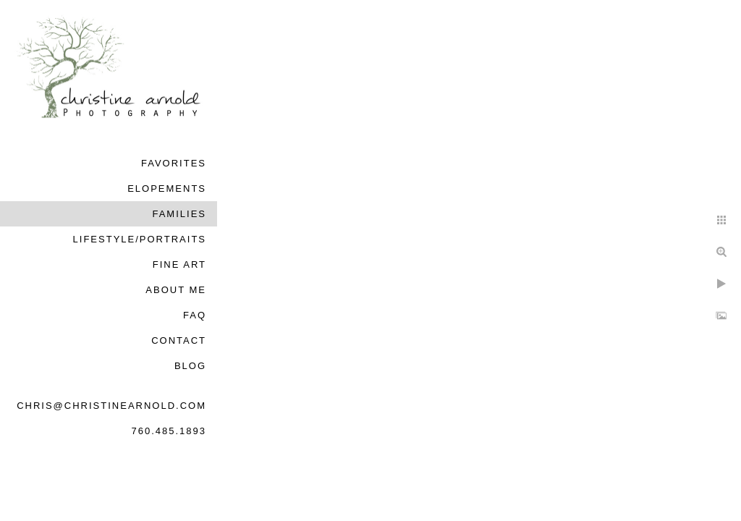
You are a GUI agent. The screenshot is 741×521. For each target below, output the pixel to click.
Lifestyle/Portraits (139, 239)
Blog (190, 365)
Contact (178, 340)
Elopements (166, 188)
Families (179, 213)
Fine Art (179, 264)
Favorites (173, 163)
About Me (175, 289)
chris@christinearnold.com (111, 405)
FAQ (194, 315)
